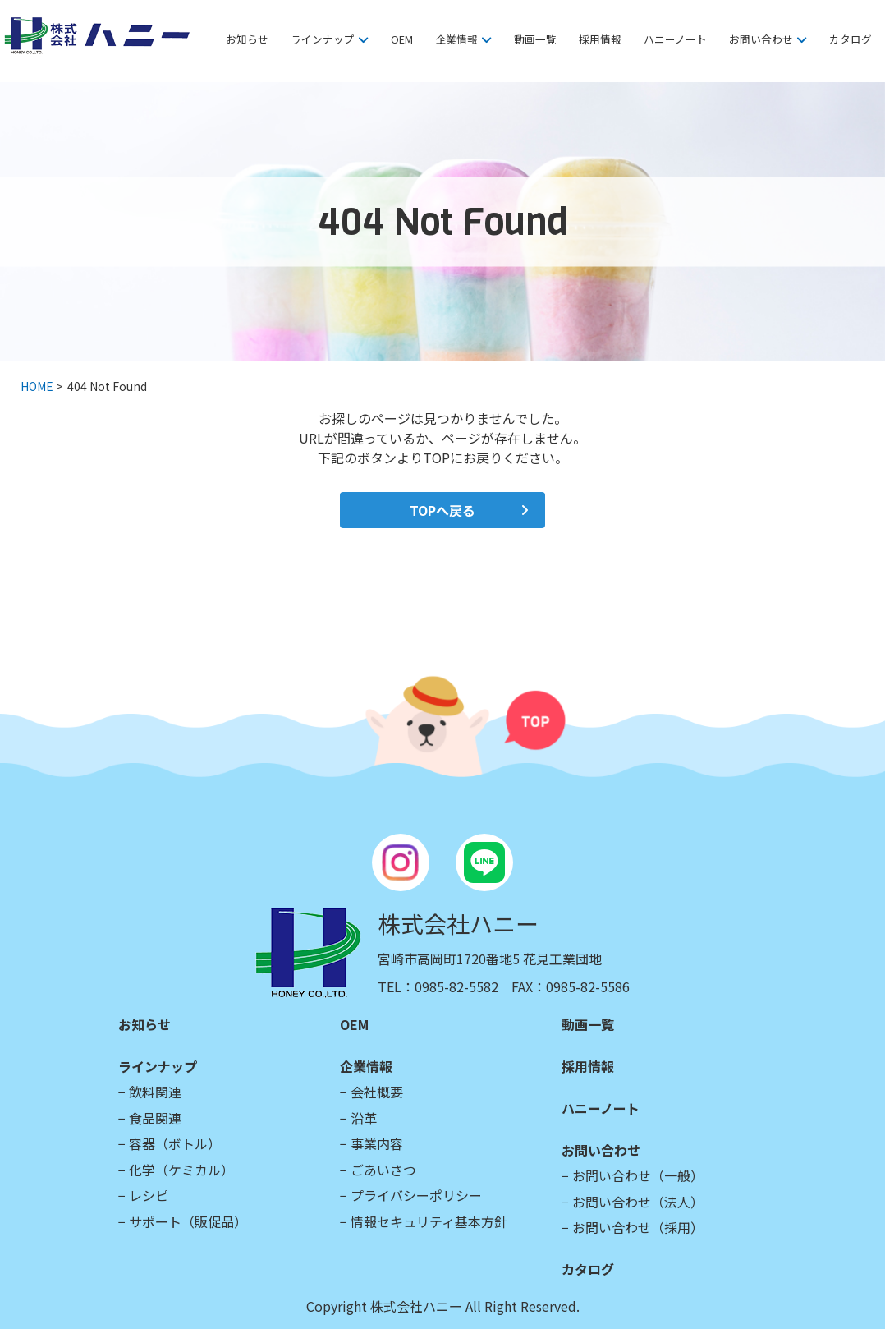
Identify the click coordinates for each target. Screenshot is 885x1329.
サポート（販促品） (188, 1221)
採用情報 (600, 39)
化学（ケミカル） (181, 1170)
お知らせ (247, 39)
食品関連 (155, 1118)
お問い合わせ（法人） (638, 1202)
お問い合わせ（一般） (638, 1175)
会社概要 (377, 1091)
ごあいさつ (383, 1170)
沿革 (364, 1118)
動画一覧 (535, 39)
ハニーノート (675, 39)
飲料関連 (155, 1091)
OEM (402, 39)
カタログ (850, 39)
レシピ (148, 1195)
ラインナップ (323, 39)
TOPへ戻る (442, 510)
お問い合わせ (761, 39)
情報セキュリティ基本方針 (429, 1221)
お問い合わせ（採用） (638, 1227)
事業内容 (377, 1143)
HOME (37, 386)
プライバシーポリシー (416, 1195)
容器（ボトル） (175, 1143)
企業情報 (456, 39)
